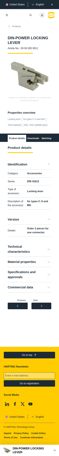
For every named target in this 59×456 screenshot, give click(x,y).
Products (14, 26)
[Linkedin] (7, 404)
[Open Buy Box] (29, 450)
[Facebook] (15, 404)
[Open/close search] (31, 15)
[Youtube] (30, 404)
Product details (17, 138)
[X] (23, 404)
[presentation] (37, 4)
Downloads (33, 138)
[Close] (52, 4)
